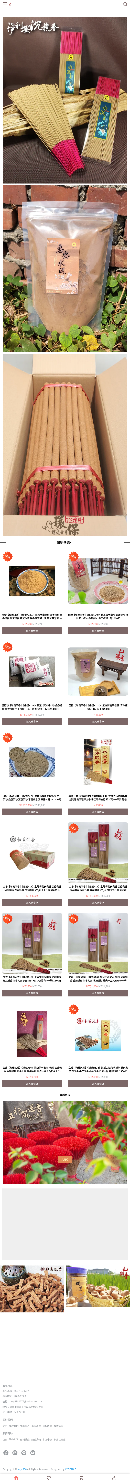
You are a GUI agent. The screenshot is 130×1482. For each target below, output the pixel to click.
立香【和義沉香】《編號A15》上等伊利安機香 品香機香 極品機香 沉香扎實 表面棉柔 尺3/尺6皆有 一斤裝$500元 (32, 1039)
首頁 (5, 1439)
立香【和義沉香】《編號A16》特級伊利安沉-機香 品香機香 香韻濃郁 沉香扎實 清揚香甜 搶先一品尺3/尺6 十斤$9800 (32, 1130)
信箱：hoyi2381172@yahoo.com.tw (22, 1401)
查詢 (5, 1425)
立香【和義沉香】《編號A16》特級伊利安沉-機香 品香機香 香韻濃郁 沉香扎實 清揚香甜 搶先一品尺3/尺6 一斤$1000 (98, 1040)
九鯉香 (65, 1220)
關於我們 (13, 1425)
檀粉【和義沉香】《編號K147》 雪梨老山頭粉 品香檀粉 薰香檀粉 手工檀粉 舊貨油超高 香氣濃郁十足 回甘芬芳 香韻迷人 (32, 677)
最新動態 (25, 1439)
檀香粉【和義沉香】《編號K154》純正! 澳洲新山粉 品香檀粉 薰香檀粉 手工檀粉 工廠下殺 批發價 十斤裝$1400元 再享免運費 (32, 768)
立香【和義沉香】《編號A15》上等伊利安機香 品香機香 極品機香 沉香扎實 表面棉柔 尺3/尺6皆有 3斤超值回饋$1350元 (98, 949)
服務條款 (58, 1425)
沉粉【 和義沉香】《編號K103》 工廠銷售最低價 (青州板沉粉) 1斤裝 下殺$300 (98, 768)
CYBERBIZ (70, 1469)
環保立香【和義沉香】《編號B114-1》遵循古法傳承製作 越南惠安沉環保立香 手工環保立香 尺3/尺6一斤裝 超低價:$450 (98, 858)
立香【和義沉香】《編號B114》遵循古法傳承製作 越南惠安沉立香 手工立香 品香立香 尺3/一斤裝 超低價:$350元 (98, 1130)
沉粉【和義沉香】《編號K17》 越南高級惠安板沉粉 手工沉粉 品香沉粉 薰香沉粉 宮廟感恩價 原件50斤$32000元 (32, 858)
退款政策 (36, 1425)
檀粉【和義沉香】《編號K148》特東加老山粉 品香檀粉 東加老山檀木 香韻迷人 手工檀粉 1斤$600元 (98, 677)
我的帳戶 (25, 1425)
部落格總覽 (60, 1439)
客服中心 (47, 1439)
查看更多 (65, 1156)
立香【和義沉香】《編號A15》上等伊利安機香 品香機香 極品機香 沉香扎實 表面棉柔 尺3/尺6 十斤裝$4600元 (32, 949)
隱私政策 (47, 1425)
